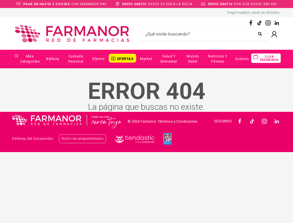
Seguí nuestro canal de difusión (253, 12)
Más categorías (29, 58)
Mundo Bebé (193, 58)
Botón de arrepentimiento (83, 138)
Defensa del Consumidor (32, 138)
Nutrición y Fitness (217, 58)
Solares (242, 59)
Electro (98, 59)
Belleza (52, 59)
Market (146, 59)
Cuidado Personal (76, 58)
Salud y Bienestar (169, 58)
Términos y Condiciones (177, 121)
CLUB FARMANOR (269, 58)
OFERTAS (125, 59)
